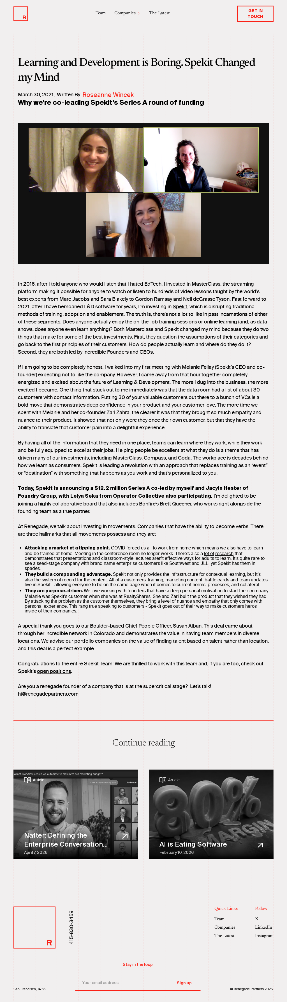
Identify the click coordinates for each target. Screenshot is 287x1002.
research (224, 553)
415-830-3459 (71, 927)
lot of (209, 553)
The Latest (159, 13)
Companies (224, 927)
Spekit (180, 307)
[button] (128, 13)
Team (101, 13)
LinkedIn (263, 927)
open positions (54, 671)
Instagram (264, 936)
